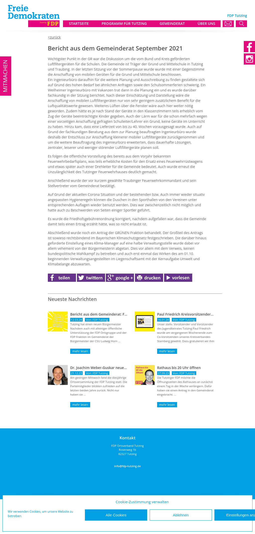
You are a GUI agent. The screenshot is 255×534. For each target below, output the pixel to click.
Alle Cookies (116, 515)
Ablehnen (181, 515)
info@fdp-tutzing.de (127, 466)
